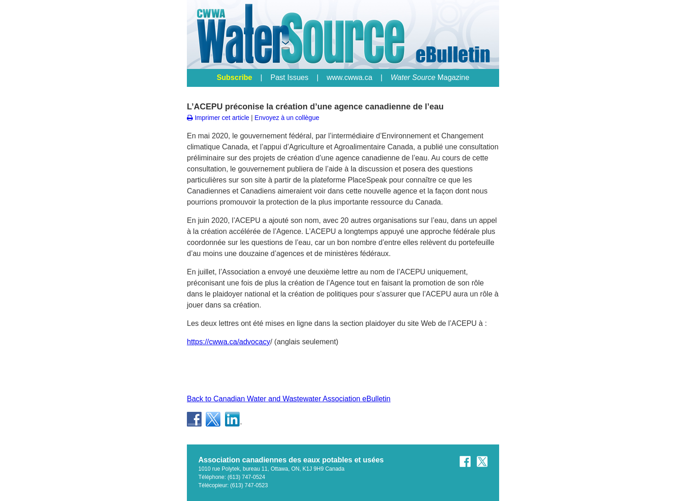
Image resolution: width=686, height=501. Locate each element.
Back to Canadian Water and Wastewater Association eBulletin (289, 399)
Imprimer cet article (218, 117)
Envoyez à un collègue (286, 117)
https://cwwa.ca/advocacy (228, 342)
